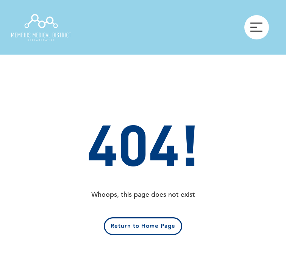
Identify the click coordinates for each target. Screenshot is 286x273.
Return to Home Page (143, 226)
